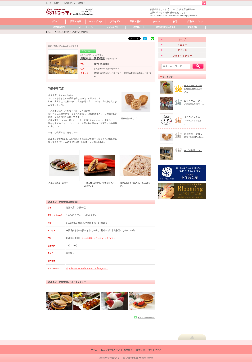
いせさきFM (112, 27)
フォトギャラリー (182, 55)
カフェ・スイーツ (62, 32)
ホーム (48, 3)
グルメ (55, 21)
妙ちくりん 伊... (193, 100)
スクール (155, 21)
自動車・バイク (195, 21)
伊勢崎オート (139, 27)
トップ (182, 39)
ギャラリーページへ (146, 317)
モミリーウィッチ (193, 85)
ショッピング (95, 21)
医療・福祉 (135, 21)
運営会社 (82, 3)
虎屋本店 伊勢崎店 (92, 58)
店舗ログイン (70, 3)
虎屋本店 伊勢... (193, 134)
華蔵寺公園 (192, 27)
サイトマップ (154, 350)
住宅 (175, 21)
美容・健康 (75, 21)
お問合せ (58, 3)
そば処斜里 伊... (193, 150)
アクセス (182, 50)
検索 (204, 3)
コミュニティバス (85, 27)
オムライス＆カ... (193, 117)
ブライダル (115, 21)
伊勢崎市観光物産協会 (165, 27)
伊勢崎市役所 (59, 27)
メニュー (182, 45)
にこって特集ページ (110, 350)
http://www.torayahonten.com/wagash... (87, 268)
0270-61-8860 (101, 64)
